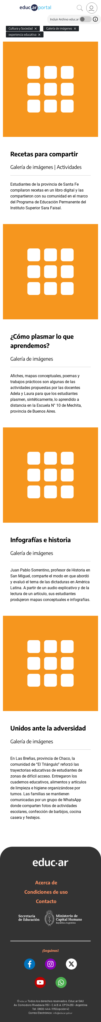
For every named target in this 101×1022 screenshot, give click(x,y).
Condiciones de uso (46, 892)
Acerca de (46, 882)
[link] (91, 8)
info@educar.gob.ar (62, 1013)
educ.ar (23, 1001)
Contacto (46, 901)
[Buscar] (79, 8)
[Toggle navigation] (4, 2)
